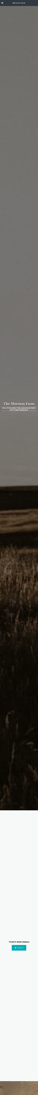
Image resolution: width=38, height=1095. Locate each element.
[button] (2, 3)
